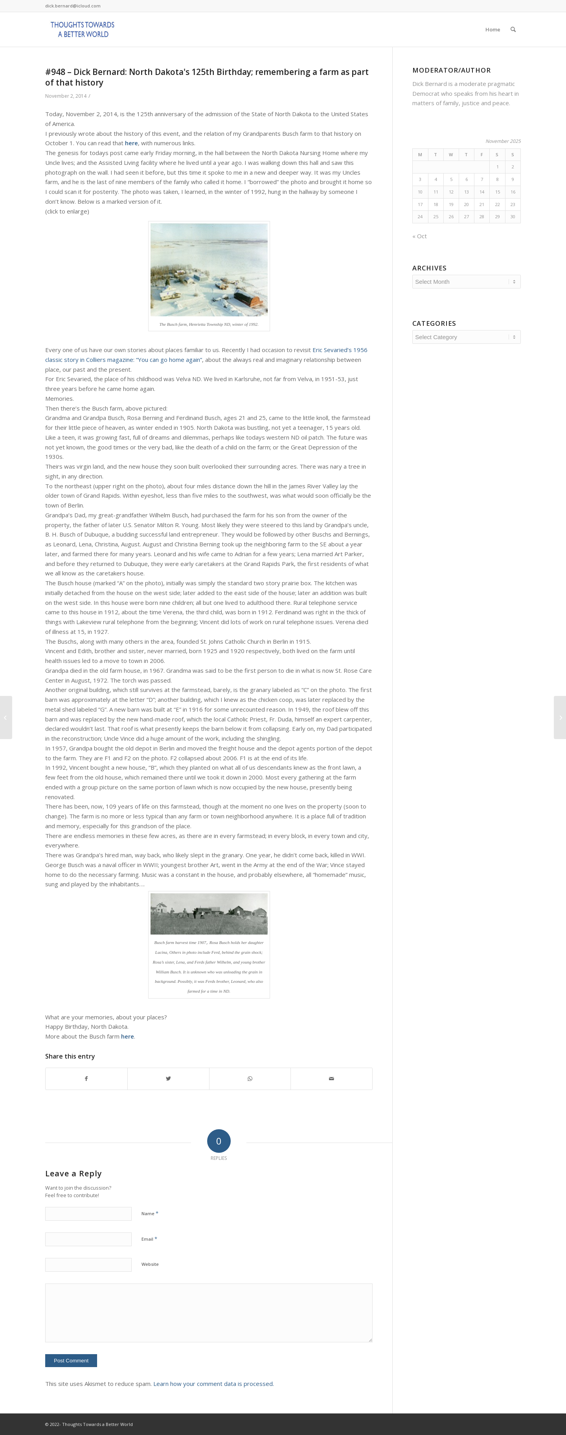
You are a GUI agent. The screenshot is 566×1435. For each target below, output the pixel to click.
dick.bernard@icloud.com (73, 6)
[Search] (513, 29)
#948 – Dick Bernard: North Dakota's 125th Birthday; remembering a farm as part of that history (207, 77)
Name (150, 1213)
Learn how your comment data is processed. (213, 1384)
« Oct (419, 236)
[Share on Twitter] (168, 1079)
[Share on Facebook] (86, 1079)
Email (149, 1238)
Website (150, 1264)
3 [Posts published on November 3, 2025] (420, 179)
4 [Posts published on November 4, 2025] (436, 179)
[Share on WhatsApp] (250, 1079)
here (131, 143)
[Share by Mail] (331, 1079)
